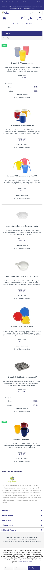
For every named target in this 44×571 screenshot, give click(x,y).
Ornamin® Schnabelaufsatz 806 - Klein (22, 226)
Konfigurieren (34, 568)
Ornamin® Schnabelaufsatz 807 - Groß (22, 276)
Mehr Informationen (25, 562)
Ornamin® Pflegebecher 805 (22, 63)
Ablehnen (8, 568)
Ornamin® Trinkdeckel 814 (22, 327)
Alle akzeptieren (20, 568)
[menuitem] (39, 18)
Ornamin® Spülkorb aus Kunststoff (22, 377)
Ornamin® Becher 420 (22, 439)
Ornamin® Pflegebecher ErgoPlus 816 (22, 176)
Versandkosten (12, 539)
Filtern (6, 33)
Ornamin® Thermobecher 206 (22, 125)
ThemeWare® (37, 541)
